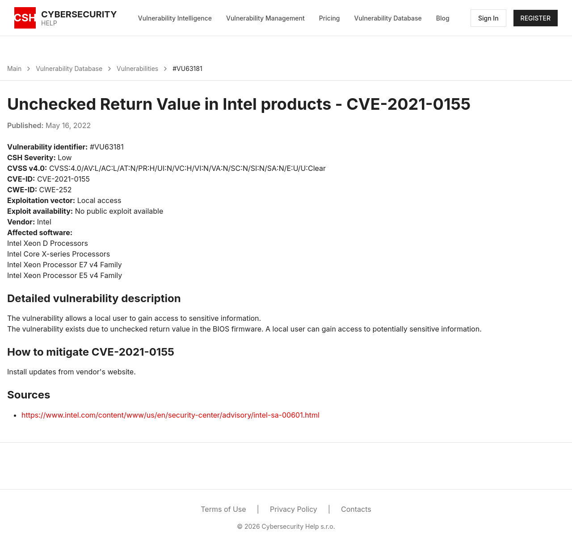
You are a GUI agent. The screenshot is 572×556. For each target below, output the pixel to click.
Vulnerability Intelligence (175, 18)
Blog (443, 18)
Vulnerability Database (388, 18)
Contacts (356, 509)
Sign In (488, 18)
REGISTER (536, 18)
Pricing (329, 18)
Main (14, 68)
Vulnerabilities (137, 68)
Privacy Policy (293, 509)
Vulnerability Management (265, 18)
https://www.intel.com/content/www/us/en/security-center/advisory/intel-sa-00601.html (170, 415)
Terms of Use (223, 509)
